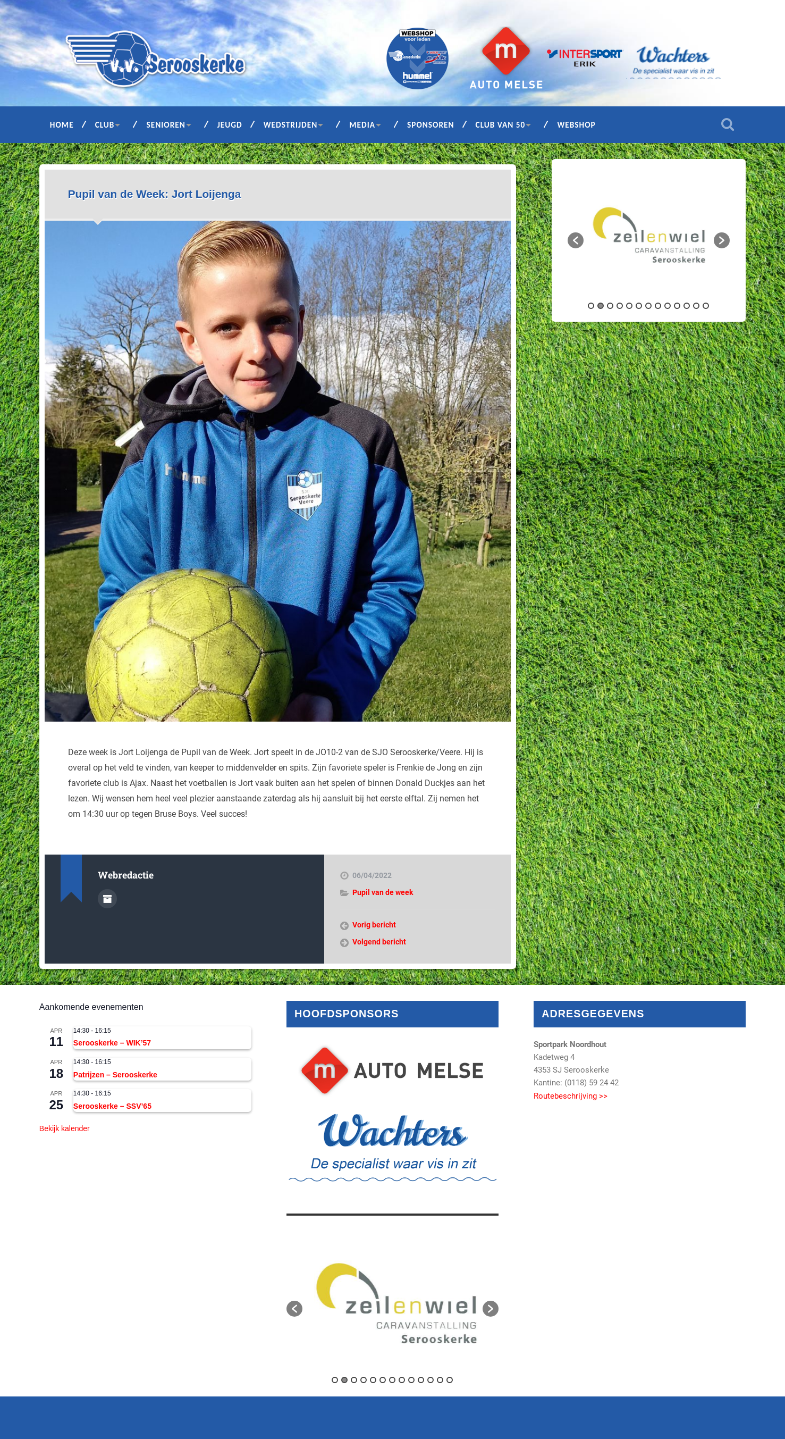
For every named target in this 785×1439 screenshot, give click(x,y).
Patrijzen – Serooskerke (115, 1074)
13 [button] (706, 306)
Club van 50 (501, 125)
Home (62, 125)
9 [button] (667, 306)
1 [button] (591, 306)
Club (105, 125)
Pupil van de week (382, 892)
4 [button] (620, 306)
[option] (649, 235)
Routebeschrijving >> (570, 1096)
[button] (576, 240)
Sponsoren (430, 125)
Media (362, 125)
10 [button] (677, 306)
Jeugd (229, 125)
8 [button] (658, 306)
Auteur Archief (107, 898)
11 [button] (686, 306)
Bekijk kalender (64, 1128)
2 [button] (600, 306)
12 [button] (696, 306)
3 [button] (610, 306)
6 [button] (639, 306)
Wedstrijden (291, 125)
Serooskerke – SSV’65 (112, 1106)
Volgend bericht (379, 942)
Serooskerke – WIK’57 (112, 1043)
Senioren (165, 125)
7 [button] (648, 306)
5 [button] (629, 306)
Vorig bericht (374, 925)
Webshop (576, 125)
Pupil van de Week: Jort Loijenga (154, 194)
